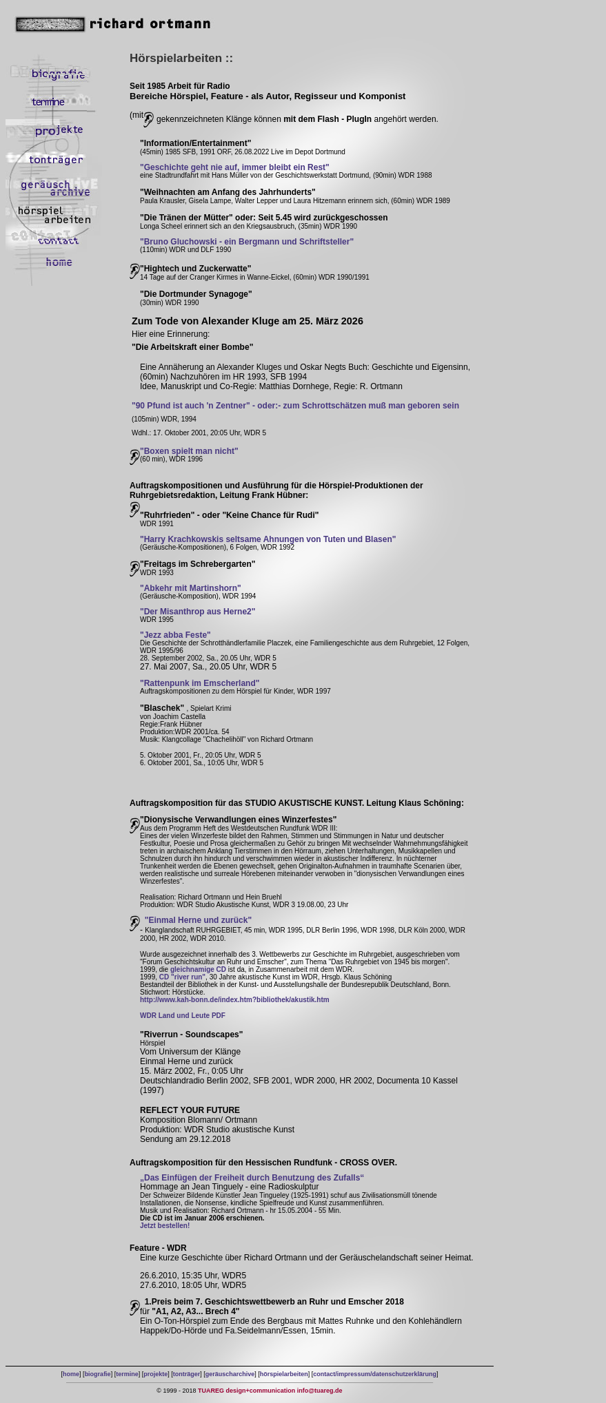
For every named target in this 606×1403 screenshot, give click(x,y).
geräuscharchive (230, 1374)
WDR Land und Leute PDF (182, 1015)
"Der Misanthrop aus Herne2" (197, 611)
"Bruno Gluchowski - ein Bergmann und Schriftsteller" (247, 242)
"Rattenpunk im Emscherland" (199, 683)
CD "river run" (182, 977)
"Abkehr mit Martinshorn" (190, 588)
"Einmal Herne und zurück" (198, 920)
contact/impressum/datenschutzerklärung (374, 1374)
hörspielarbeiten (284, 1374)
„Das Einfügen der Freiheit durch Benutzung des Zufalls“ (252, 1178)
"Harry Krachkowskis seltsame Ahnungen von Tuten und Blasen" (268, 539)
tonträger (187, 1374)
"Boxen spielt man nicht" (189, 451)
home (71, 1374)
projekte (155, 1374)
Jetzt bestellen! (165, 1225)
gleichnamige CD (198, 969)
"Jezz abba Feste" (175, 635)
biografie (98, 1374)
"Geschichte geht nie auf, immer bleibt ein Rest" (235, 167)
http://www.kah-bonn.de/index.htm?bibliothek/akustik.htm (235, 1000)
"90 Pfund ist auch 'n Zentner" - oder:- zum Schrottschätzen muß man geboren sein (295, 405)
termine (127, 1374)
